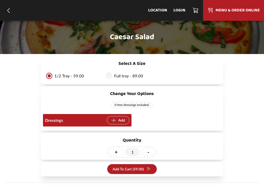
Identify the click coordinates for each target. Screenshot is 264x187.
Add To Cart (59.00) (131, 169)
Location (157, 10)
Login (179, 10)
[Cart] (195, 10)
